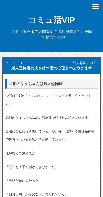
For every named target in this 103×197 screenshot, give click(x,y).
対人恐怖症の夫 (84, 63)
